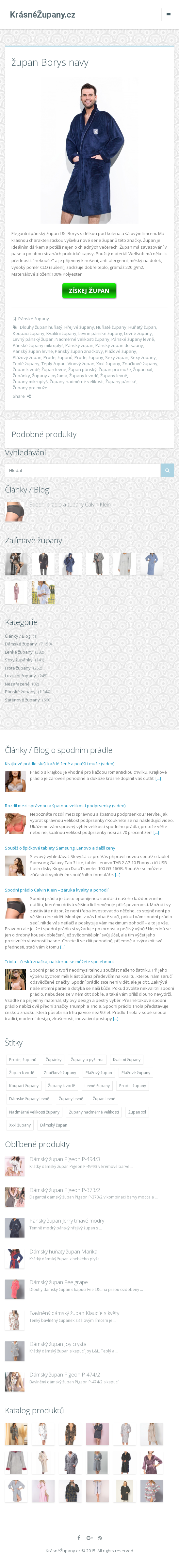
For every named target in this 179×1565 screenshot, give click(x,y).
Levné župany (138, 333)
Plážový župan (27, 357)
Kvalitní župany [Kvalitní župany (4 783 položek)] (126, 1059)
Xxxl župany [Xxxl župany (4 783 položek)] (20, 1125)
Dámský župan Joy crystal (58, 1344)
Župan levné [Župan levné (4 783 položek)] (104, 1098)
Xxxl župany (108, 364)
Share (22, 396)
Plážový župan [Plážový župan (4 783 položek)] (99, 1072)
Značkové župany (139, 364)
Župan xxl (142, 369)
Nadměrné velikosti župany (82, 339)
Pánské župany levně (132, 339)
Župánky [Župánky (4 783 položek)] (53, 1059)
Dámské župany (21, 644)
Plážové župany (120, 351)
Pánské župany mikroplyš (38, 345)
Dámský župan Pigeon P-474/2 (64, 1374)
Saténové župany (22, 700)
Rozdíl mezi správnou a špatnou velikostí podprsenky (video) (65, 806)
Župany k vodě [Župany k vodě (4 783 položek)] (61, 1085)
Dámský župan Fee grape (58, 1282)
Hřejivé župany (79, 327)
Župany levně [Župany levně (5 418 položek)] (71, 1098)
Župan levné (53, 369)
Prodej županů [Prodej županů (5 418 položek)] (22, 1059)
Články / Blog (17, 636)
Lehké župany (19, 652)
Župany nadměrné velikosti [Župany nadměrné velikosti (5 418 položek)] (94, 1112)
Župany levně (113, 376)
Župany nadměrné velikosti (77, 381)
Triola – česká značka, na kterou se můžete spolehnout (59, 961)
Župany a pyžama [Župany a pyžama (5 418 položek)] (87, 1059)
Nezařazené (17, 684)
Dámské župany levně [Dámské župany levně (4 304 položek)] (29, 1098)
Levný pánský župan (33, 339)
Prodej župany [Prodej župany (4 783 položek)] (132, 1085)
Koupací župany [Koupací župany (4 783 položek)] (24, 1085)
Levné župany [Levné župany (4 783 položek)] (97, 1085)
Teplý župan (53, 364)
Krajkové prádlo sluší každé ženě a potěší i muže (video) (59, 764)
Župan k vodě (26, 369)
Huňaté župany (111, 327)
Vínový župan (81, 364)
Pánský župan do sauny (119, 345)
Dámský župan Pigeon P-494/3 (64, 1159)
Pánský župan (79, 345)
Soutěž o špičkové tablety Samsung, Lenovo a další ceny (60, 848)
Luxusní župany (20, 676)
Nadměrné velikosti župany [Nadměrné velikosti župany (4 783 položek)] (34, 1112)
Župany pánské (121, 381)
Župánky (21, 376)
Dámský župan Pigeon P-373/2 (64, 1190)
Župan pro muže (115, 369)
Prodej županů (58, 357)
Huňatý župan (142, 327)
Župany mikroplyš (30, 381)
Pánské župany (33, 319)
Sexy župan (116, 357)
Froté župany (18, 668)
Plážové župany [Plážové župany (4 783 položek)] (136, 1072)
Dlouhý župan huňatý (41, 327)
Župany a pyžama (49, 376)
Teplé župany (26, 364)
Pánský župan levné (33, 351)
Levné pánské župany (100, 333)
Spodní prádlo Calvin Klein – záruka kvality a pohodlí (56, 890)
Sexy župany (143, 357)
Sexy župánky (19, 660)
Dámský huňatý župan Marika (63, 1251)
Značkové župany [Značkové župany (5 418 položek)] (60, 1072)
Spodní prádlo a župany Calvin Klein (70, 504)
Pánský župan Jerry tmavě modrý (66, 1220)
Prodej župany (88, 357)
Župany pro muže (30, 388)
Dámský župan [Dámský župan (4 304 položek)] (53, 1125)
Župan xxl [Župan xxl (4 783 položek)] (137, 1112)
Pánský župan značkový (79, 351)
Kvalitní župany (61, 333)
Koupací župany (28, 333)
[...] (158, 778)
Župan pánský (82, 369)
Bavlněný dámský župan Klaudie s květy (74, 1313)
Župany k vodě (83, 376)
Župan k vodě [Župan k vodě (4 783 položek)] (21, 1072)
